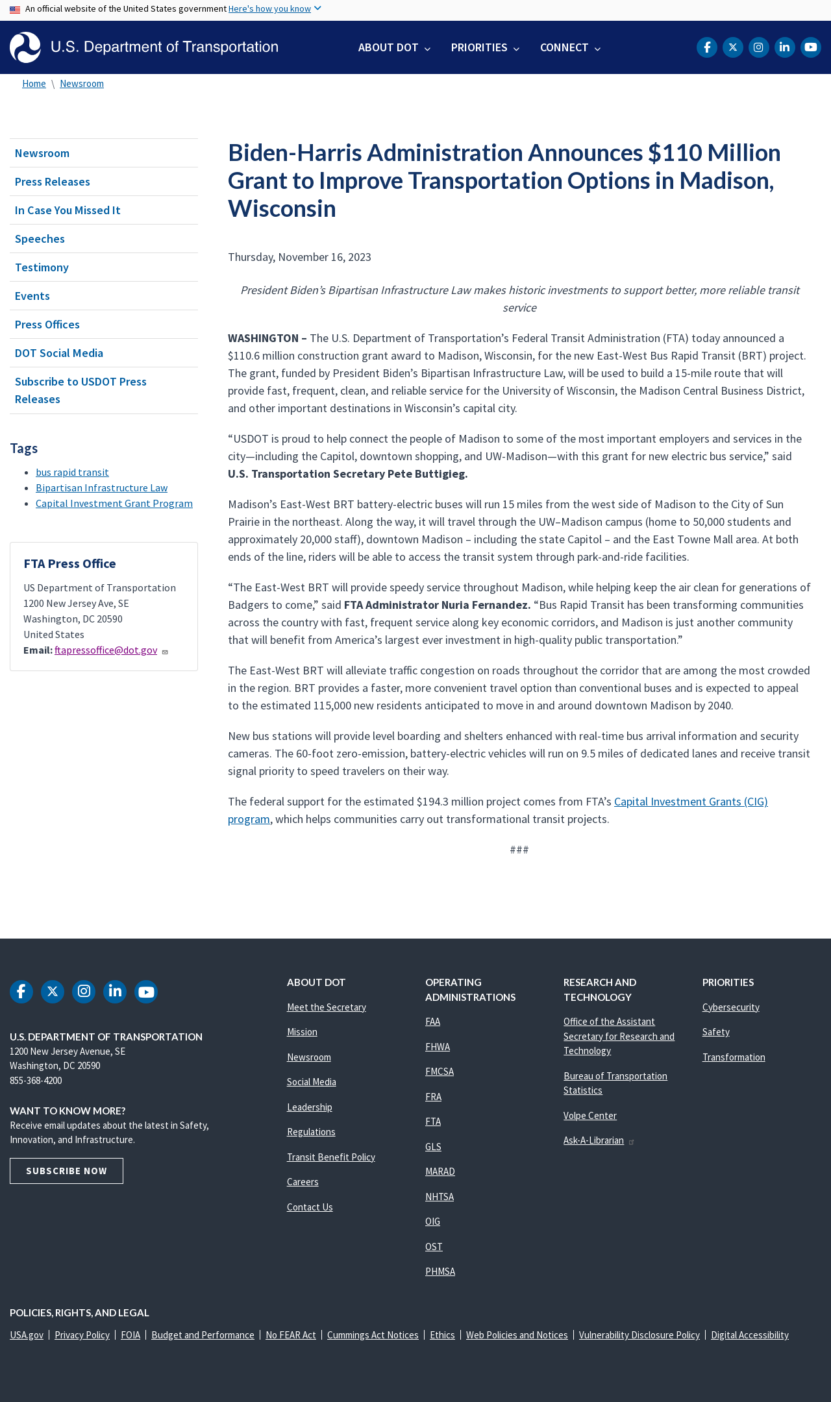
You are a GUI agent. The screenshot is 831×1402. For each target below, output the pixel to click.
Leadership (309, 1107)
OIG (432, 1221)
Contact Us (310, 1207)
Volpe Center (590, 1115)
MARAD (440, 1171)
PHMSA (440, 1271)
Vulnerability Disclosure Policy (639, 1335)
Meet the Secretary (326, 1007)
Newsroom (82, 83)
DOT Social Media (59, 352)
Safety (716, 1032)
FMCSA (439, 1071)
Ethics (442, 1335)
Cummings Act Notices (373, 1335)
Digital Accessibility (750, 1335)
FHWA (437, 1046)
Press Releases (52, 181)
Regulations (311, 1131)
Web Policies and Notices (517, 1335)
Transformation (733, 1057)
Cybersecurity (731, 1007)
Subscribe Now (66, 1170)
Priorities (479, 47)
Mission (302, 1032)
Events (32, 295)
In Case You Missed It (68, 210)
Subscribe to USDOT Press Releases (81, 390)
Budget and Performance (202, 1335)
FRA (433, 1096)
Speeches (40, 238)
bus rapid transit (72, 471)
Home (34, 83)
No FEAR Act (291, 1335)
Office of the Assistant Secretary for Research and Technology (619, 1036)
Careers (303, 1181)
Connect (564, 47)
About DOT (388, 47)
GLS (433, 1146)
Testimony (42, 267)
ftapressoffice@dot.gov (112, 649)
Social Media (311, 1082)
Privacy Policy (82, 1335)
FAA (432, 1021)
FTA (433, 1121)
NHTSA (439, 1196)
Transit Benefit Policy (331, 1157)
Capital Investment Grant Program (114, 503)
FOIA (130, 1335)
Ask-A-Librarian (600, 1140)
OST (434, 1246)
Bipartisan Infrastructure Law (101, 487)
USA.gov (26, 1335)
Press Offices (47, 324)
